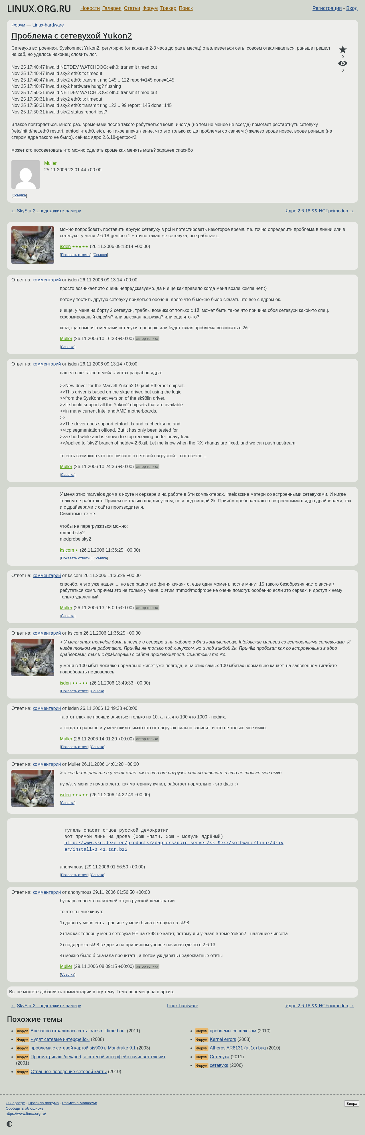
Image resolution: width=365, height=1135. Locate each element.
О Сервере (15, 1103)
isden (65, 246)
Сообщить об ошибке (25, 1108)
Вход (352, 8)
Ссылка (19, 195)
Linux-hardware (48, 25)
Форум (150, 8)
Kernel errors (223, 1039)
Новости (90, 8)
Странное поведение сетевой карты (69, 1071)
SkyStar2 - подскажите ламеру (49, 210)
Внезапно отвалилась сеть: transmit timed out (78, 1030)
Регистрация (327, 8)
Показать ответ (74, 691)
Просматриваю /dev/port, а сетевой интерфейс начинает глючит (98, 1056)
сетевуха (219, 1065)
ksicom (67, 550)
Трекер (168, 8)
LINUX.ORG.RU (39, 8)
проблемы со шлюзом (233, 1030)
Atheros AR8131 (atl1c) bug (238, 1047)
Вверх (351, 1103)
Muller (50, 163)
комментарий (47, 279)
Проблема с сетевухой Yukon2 (71, 35)
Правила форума (44, 1103)
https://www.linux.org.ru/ (26, 1113)
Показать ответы (75, 255)
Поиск (186, 8)
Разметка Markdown (79, 1103)
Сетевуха (220, 1056)
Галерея (111, 8)
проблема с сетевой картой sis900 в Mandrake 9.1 (83, 1047)
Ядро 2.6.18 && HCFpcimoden (316, 210)
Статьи (132, 8)
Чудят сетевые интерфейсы (60, 1039)
